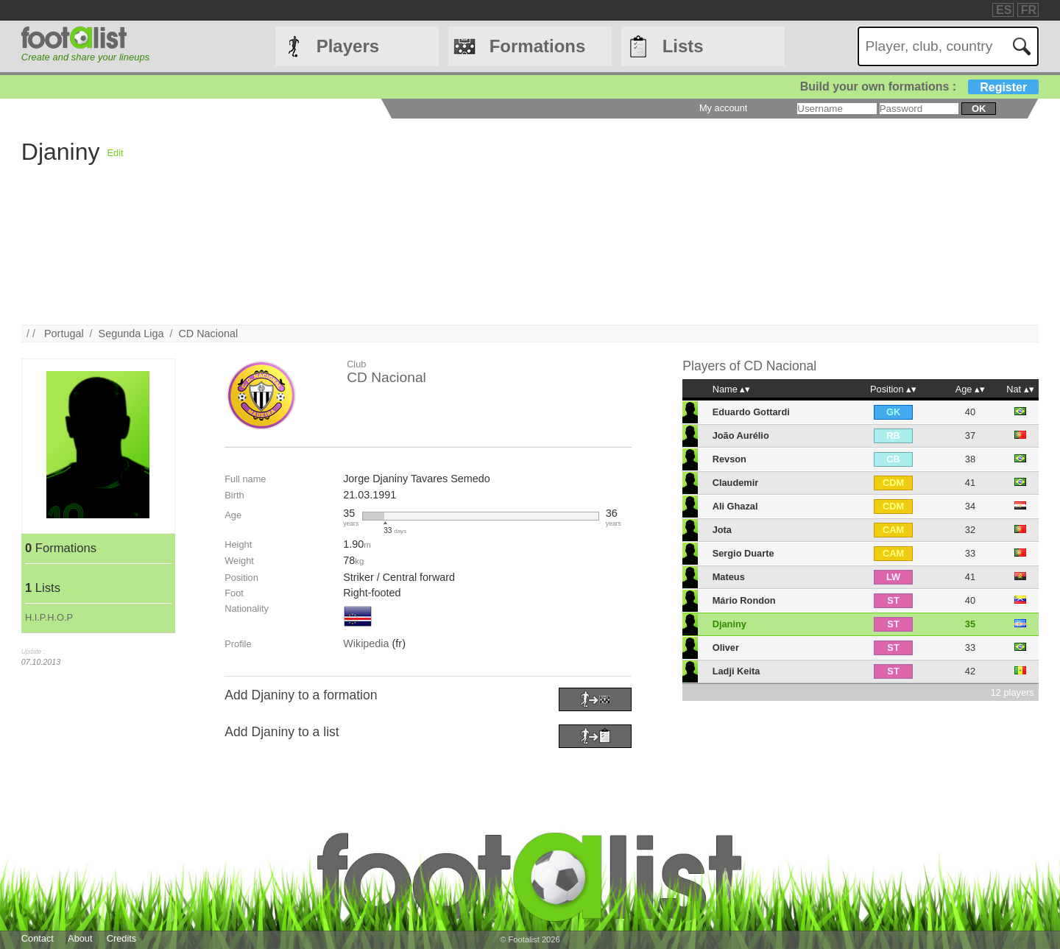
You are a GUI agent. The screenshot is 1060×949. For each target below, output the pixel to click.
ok (979, 108)
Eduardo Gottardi (751, 411)
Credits (122, 938)
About (80, 938)
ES (1003, 10)
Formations (538, 46)
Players (348, 46)
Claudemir (736, 482)
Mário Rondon (744, 600)
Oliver (726, 647)
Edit (115, 152)
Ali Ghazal (735, 506)
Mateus (729, 576)
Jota (722, 529)
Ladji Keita (736, 671)
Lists (683, 46)
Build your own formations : (919, 86)
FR (1028, 10)
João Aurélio (741, 435)
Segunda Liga (131, 333)
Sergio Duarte (743, 553)
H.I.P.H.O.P (49, 617)
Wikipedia (366, 643)
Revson (729, 459)
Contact (37, 938)
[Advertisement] (565, 222)
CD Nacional (208, 333)
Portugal (64, 333)
